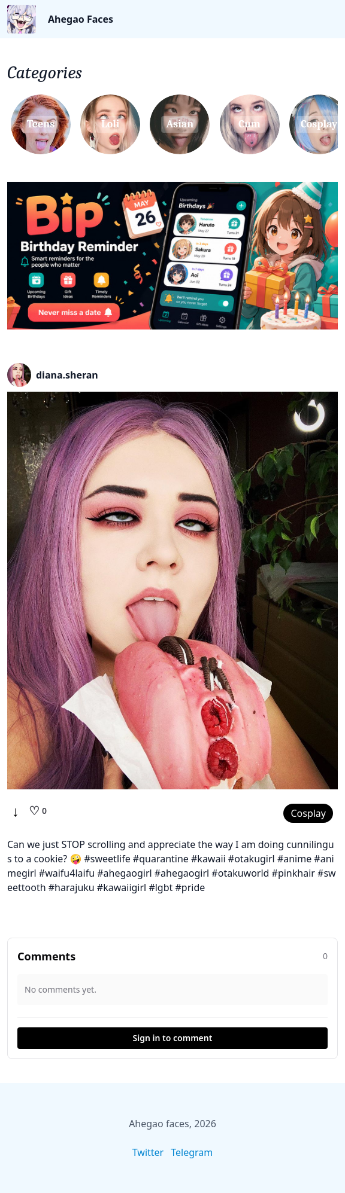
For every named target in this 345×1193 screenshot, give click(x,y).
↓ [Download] (15, 811)
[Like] (38, 811)
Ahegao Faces (80, 19)
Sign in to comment (173, 1038)
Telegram (192, 1152)
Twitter (148, 1152)
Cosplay (308, 813)
